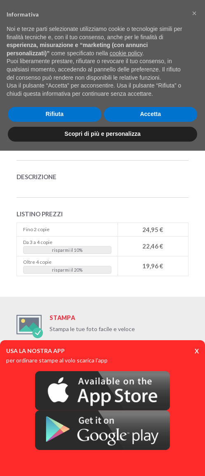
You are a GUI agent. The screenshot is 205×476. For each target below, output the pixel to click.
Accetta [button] (150, 114)
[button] (194, 13)
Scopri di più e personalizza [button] (102, 133)
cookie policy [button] (126, 53)
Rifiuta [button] (54, 114)
